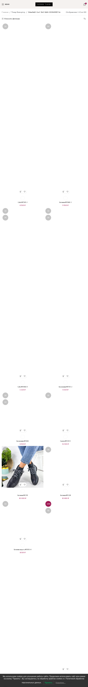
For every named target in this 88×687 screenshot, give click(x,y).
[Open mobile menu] (6, 4)
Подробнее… (61, 683)
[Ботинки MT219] (22, 597)
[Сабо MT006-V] (22, 293)
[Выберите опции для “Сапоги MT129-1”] (63, 561)
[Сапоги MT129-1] (65, 478)
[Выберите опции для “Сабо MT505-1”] (21, 192)
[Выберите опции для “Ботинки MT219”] (21, 615)
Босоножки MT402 (22, 571)
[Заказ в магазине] (84, 18)
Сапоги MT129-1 (65, 571)
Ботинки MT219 (22, 626)
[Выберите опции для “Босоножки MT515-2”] (63, 376)
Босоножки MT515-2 (65, 387)
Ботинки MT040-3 (65, 202)
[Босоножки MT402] (22, 478)
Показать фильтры (12, 19)
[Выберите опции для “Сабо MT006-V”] (21, 376)
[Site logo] (44, 4)
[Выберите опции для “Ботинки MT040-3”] (63, 192)
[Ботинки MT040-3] (65, 109)
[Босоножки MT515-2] (65, 293)
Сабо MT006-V (23, 387)
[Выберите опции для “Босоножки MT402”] (21, 561)
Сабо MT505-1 (22, 202)
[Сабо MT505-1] (22, 109)
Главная (5, 12)
